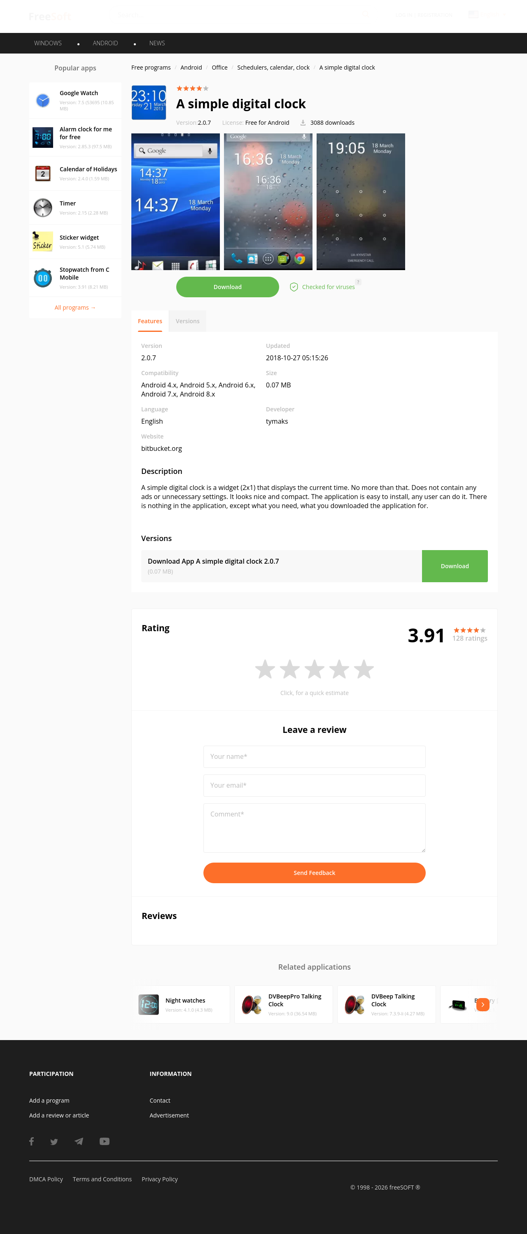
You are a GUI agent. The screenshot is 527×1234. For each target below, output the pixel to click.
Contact (160, 1100)
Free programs (151, 67)
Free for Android (267, 122)
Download (228, 287)
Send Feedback (314, 873)
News (157, 43)
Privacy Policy (159, 1179)
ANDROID (105, 43)
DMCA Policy (46, 1179)
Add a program (49, 1100)
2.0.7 (193, 122)
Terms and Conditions (102, 1179)
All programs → (75, 307)
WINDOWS (48, 43)
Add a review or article (59, 1115)
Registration (434, 15)
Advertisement (169, 1115)
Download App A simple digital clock (213, 561)
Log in (404, 15)
